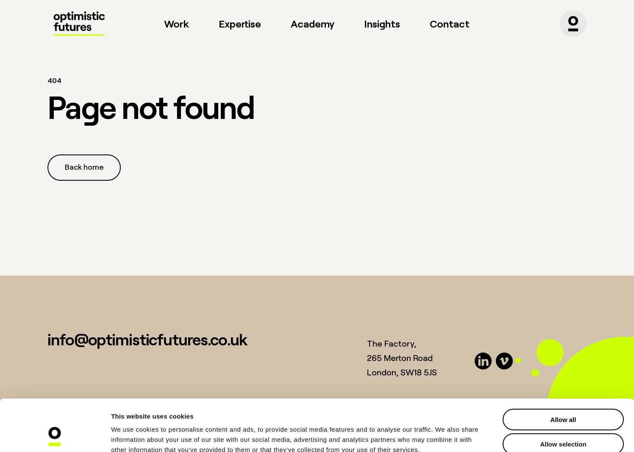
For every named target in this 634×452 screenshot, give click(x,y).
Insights (382, 23)
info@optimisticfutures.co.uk (147, 339)
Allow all (563, 371)
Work (176, 23)
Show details (444, 435)
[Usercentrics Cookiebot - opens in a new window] (55, 435)
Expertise (240, 23)
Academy (312, 23)
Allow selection (563, 396)
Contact (450, 23)
